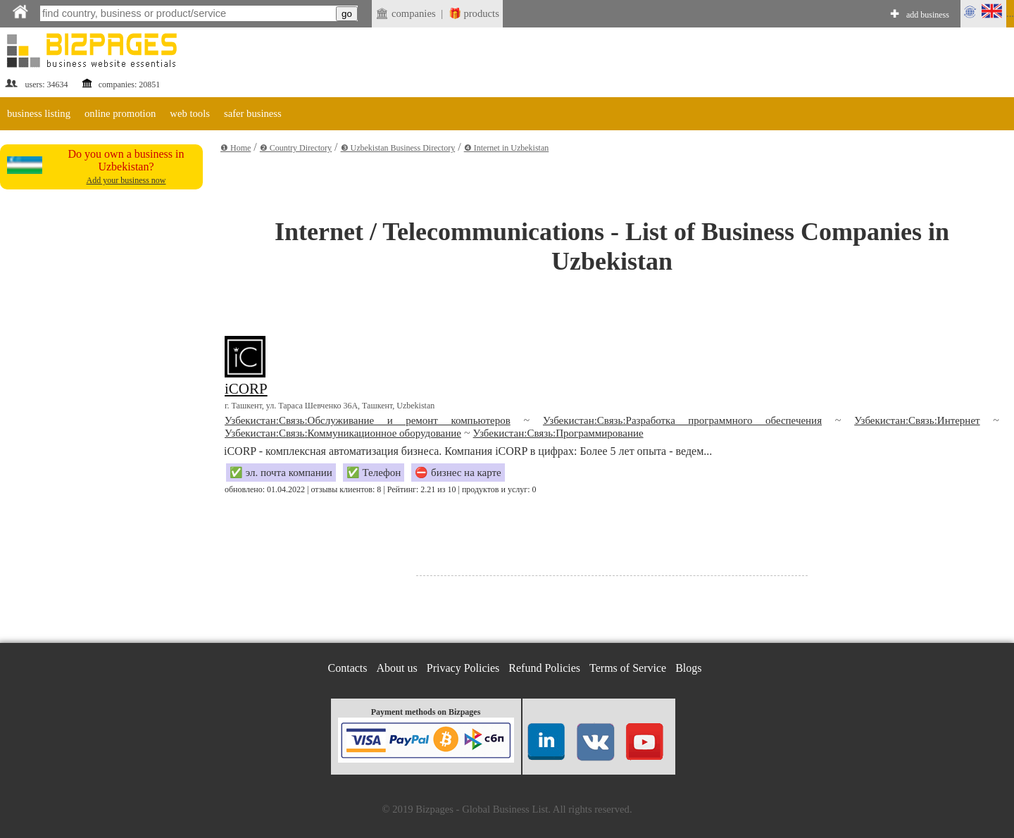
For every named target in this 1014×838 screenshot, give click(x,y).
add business (927, 15)
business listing (38, 113)
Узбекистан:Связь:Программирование (558, 433)
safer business (253, 113)
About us (397, 668)
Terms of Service (627, 668)
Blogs (688, 668)
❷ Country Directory (296, 148)
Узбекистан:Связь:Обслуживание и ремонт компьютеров (368, 420)
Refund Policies (544, 668)
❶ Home (235, 148)
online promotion (120, 113)
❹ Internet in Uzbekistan (506, 148)
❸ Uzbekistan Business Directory (398, 148)
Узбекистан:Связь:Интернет (916, 420)
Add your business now (126, 180)
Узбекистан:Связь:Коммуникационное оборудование (343, 433)
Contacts (348, 668)
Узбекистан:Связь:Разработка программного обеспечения (682, 420)
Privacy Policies (463, 668)
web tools (190, 113)
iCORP (246, 388)
